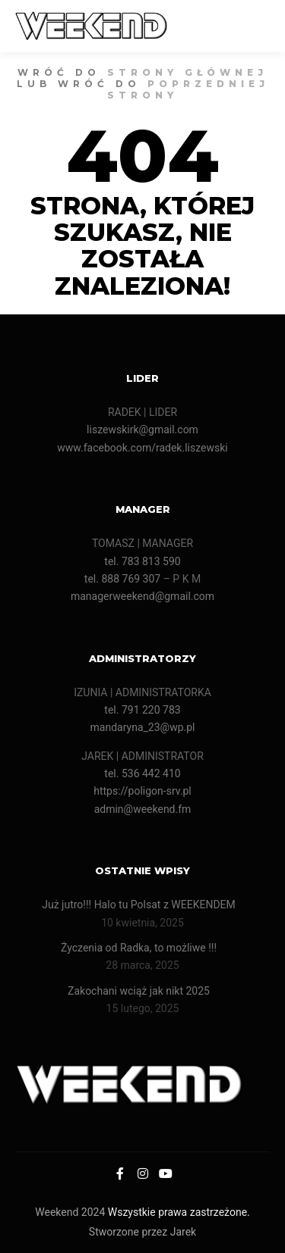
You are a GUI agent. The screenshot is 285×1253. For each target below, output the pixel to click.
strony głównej (187, 72)
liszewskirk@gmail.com (142, 429)
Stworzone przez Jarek (142, 1232)
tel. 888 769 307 (122, 579)
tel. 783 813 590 (142, 561)
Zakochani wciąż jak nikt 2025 (139, 991)
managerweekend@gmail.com (142, 596)
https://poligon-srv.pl (142, 791)
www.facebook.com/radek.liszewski (142, 448)
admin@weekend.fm (143, 809)
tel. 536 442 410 (142, 773)
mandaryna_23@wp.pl (142, 727)
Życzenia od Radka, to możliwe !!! (139, 948)
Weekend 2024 (70, 1212)
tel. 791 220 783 (142, 710)
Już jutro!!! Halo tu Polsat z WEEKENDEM (139, 904)
